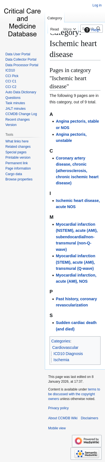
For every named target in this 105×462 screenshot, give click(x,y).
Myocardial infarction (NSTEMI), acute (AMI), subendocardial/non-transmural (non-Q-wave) (76, 237)
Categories (60, 341)
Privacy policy (58, 408)
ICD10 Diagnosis (68, 353)
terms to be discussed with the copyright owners (74, 394)
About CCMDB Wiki (63, 418)
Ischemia (61, 360)
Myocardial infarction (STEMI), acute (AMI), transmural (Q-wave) (75, 262)
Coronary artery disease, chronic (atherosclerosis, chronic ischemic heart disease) (77, 170)
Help (91, 30)
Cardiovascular (65, 347)
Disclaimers (89, 418)
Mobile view (57, 428)
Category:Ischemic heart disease (73, 43)
